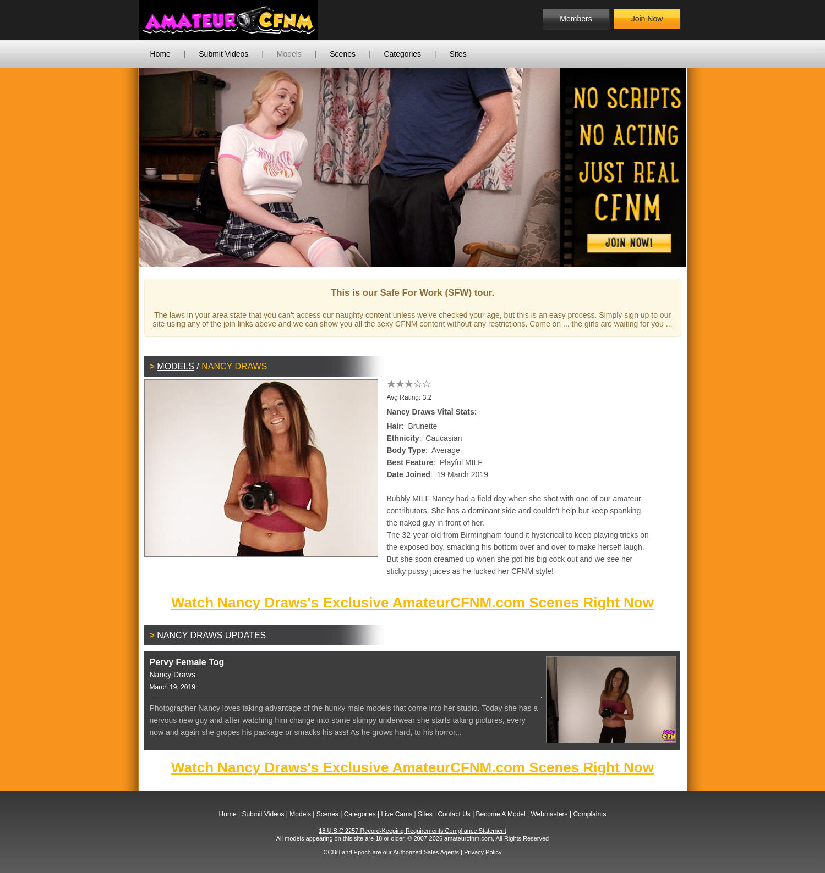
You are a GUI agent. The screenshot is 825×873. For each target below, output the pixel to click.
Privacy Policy (482, 852)
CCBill (332, 852)
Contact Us (454, 814)
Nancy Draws (172, 674)
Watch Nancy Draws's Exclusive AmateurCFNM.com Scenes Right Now (412, 602)
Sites (458, 53)
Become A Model (501, 814)
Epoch (362, 852)
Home (160, 53)
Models (289, 53)
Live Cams (396, 814)
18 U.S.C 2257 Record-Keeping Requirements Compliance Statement (412, 830)
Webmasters (549, 814)
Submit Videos (223, 53)
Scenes (343, 53)
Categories (402, 53)
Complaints (589, 814)
